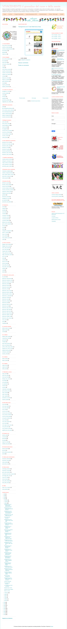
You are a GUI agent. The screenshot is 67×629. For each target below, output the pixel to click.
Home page (34, 98)
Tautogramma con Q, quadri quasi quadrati (8, 540)
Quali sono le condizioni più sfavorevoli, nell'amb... (8, 530)
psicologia (4, 440)
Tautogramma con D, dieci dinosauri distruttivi (8, 546)
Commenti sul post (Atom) (35, 100)
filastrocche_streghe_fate (6, 316)
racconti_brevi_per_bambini (7, 130)
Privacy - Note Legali (53, 14)
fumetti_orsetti (4, 127)
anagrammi (4, 208)
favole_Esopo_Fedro (6, 123)
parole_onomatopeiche (6, 345)
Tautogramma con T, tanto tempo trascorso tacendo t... (8, 508)
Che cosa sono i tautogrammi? (7, 576)
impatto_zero (4, 54)
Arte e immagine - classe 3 (56, 38)
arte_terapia (4, 60)
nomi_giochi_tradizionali (6, 418)
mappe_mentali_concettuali (7, 162)
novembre (6, 501)
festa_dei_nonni (5, 261)
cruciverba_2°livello (5, 215)
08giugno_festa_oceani (6, 246)
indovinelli (4, 225)
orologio (3, 94)
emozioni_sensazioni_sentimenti (8, 189)
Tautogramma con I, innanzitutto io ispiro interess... (8, 550)
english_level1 (4, 365)
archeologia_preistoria (6, 468)
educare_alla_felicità (5, 186)
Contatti (61, 14)
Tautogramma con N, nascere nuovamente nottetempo (8, 569)
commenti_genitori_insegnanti (57, 196)
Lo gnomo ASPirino (55, 217)
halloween (4, 268)
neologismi (4, 341)
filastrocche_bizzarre (5, 285)
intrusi (3, 227)
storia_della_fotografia (6, 480)
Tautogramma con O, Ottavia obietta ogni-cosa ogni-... (8, 579)
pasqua (3, 271)
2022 (4, 602)
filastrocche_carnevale (6, 287)
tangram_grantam (5, 84)
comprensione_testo (5, 338)
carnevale (4, 259)
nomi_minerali (4, 423)
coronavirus (4, 436)
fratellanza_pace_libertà (6, 193)
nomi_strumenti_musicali (6, 428)
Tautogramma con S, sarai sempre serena (8, 567)
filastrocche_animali (5, 283)
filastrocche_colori (5, 288)
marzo (5, 597)
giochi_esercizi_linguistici (6, 223)
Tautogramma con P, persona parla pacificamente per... (8, 505)
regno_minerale (5, 394)
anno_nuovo (4, 256)
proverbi (3, 453)
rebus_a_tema (4, 234)
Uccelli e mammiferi (7, 581)
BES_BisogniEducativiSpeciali (7, 108)
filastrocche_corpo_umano (7, 290)
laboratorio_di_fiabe (5, 147)
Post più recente (22, 98)
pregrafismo (4, 98)
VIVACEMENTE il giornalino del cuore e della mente (31, 6)
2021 (4, 603)
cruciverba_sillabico (5, 220)
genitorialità (4, 438)
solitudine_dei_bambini (6, 443)
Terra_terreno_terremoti (6, 45)
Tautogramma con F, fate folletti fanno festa (8, 515)
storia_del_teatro (5, 479)
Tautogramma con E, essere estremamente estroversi (8, 524)
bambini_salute (5, 435)
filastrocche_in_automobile (7, 295)
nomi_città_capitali (5, 407)
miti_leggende (4, 128)
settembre (6, 592)
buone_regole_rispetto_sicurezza (8, 174)
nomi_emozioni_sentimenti (7, 414)
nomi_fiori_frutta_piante (6, 416)
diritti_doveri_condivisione (6, 176)
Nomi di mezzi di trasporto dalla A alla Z (60, 59)
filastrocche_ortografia (6, 300)
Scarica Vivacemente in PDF (31, 14)
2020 (4, 605)
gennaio (5, 600)
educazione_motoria (5, 460)
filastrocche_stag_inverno (6, 311)
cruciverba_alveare (5, 218)
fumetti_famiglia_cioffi (6, 125)
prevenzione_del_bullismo (6, 201)
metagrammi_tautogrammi (25, 59)
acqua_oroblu (4, 373)
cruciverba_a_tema (5, 217)
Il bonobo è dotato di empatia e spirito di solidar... (8, 573)
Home (5, 14)
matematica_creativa (6, 389)
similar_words (4, 368)
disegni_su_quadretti (6, 79)
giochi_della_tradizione (6, 472)
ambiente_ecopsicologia (6, 47)
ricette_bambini (5, 462)
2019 (4, 606)
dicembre (6, 500)
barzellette (4, 210)
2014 (4, 614)
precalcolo (4, 96)
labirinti (3, 229)
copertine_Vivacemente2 (6, 72)
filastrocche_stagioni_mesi (7, 314)
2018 (4, 608)
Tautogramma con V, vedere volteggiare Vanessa (8, 560)
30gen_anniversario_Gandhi (7, 254)
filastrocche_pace (5, 302)
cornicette (4, 76)
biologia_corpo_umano (6, 378)
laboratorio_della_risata (6, 145)
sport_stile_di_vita (5, 463)
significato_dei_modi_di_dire (7, 348)
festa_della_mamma (5, 266)
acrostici (3, 206)
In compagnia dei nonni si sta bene (8, 586)
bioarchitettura (4, 50)
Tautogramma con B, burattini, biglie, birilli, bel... (8, 543)
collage (3, 67)
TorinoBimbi (54, 221)
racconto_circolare (5, 135)
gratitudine (4, 194)
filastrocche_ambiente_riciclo (7, 280)
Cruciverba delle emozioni (7, 583)
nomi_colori (4, 409)
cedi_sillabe (4, 211)
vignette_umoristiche (5, 86)
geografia (4, 52)
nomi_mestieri (4, 419)
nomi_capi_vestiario (5, 406)
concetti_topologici (5, 93)
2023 (4, 498)
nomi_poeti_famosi (5, 426)
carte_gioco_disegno (6, 64)
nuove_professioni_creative (7, 164)
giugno (5, 595)
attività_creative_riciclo (6, 328)
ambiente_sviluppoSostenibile (7, 48)
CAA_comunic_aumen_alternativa (8, 110)
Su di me (10, 14)
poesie (3, 321)
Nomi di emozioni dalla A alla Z (57, 80)
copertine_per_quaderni (6, 74)
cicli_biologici (4, 380)
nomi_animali (4, 404)
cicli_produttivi (4, 382)
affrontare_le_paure (5, 182)
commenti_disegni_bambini (56, 194)
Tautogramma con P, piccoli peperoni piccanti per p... (7, 557)
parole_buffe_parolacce (6, 343)
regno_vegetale (5, 396)
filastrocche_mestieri (5, 297)
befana (3, 258)
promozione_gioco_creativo (7, 166)
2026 (4, 494)
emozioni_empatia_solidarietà (7, 188)
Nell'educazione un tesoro (56, 219)
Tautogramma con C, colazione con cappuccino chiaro (8, 537)
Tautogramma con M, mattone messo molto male (8, 520)
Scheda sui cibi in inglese (8, 589)
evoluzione (4, 385)
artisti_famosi (4, 62)
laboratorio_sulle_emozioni (7, 154)
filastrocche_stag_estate (6, 309)
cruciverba (4, 213)
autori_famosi (4, 121)
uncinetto (3, 331)
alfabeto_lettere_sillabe (6, 336)
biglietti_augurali (5, 329)
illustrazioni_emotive (5, 196)
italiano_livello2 (5, 360)
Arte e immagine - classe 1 (56, 34)
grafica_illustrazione (5, 81)
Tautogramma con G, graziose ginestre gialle (8, 534)
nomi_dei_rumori (5, 411)
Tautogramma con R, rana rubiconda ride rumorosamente (8, 512)
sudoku (3, 239)
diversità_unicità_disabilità (6, 184)
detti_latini (4, 450)
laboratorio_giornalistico (6, 150)
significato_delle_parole (6, 350)
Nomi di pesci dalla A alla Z (56, 74)
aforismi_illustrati (5, 448)
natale (3, 270)
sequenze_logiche (5, 399)
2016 (4, 611)
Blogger (51, 626)
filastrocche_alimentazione (7, 278)
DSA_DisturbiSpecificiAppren (7, 111)
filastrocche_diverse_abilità (7, 292)
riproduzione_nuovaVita (6, 397)
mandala (3, 83)
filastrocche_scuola (5, 306)
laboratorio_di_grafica (6, 149)
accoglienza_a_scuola (6, 91)
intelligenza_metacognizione (7, 161)
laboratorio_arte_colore (6, 142)
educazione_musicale (6, 470)
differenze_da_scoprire (6, 222)
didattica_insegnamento (6, 115)
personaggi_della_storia (6, 475)
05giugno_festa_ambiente (6, 244)
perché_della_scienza (6, 390)
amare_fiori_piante (5, 375)
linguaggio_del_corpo (6, 198)
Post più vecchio (45, 98)
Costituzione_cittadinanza (6, 171)
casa (3, 65)
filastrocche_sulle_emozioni (7, 318)
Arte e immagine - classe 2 (56, 36)
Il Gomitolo (53, 216)
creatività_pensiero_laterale (7, 159)
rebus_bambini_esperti (6, 237)
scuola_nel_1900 (5, 477)
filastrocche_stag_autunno (6, 307)
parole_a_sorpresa (5, 232)
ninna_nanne (4, 319)
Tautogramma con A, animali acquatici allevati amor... (7, 553)
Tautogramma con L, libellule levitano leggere (7, 563)
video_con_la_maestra (6, 487)
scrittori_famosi (5, 137)
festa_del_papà (5, 263)
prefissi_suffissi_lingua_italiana (7, 346)
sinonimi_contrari (5, 353)
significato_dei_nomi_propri (7, 430)
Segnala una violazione (7, 618)
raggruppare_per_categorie (7, 101)
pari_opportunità (5, 200)
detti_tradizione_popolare (6, 452)
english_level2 (4, 367)
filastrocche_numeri (5, 299)
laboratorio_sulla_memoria (7, 152)
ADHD (3, 106)
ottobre (5, 503)
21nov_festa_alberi (5, 249)
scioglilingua (4, 323)
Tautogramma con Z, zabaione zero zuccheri (7, 527)
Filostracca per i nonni (8, 587)
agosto (5, 594)
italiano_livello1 (5, 358)
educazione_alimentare (6, 458)
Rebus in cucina (7, 590)
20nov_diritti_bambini (6, 247)
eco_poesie (4, 276)
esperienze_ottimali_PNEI (6, 191)
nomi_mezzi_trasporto (6, 421)
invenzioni (4, 387)
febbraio (6, 598)
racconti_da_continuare (6, 132)
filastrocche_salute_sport (6, 304)
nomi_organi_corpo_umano (7, 425)
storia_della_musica (5, 482)
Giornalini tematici (42, 14)
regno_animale (4, 392)
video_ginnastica (5, 489)
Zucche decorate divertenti (7, 517)
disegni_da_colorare (5, 77)
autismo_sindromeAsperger (7, 113)
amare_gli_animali (5, 377)
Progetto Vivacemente (19, 14)
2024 (4, 497)
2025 (4, 495)
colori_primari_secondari (6, 69)
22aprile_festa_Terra (5, 251)
